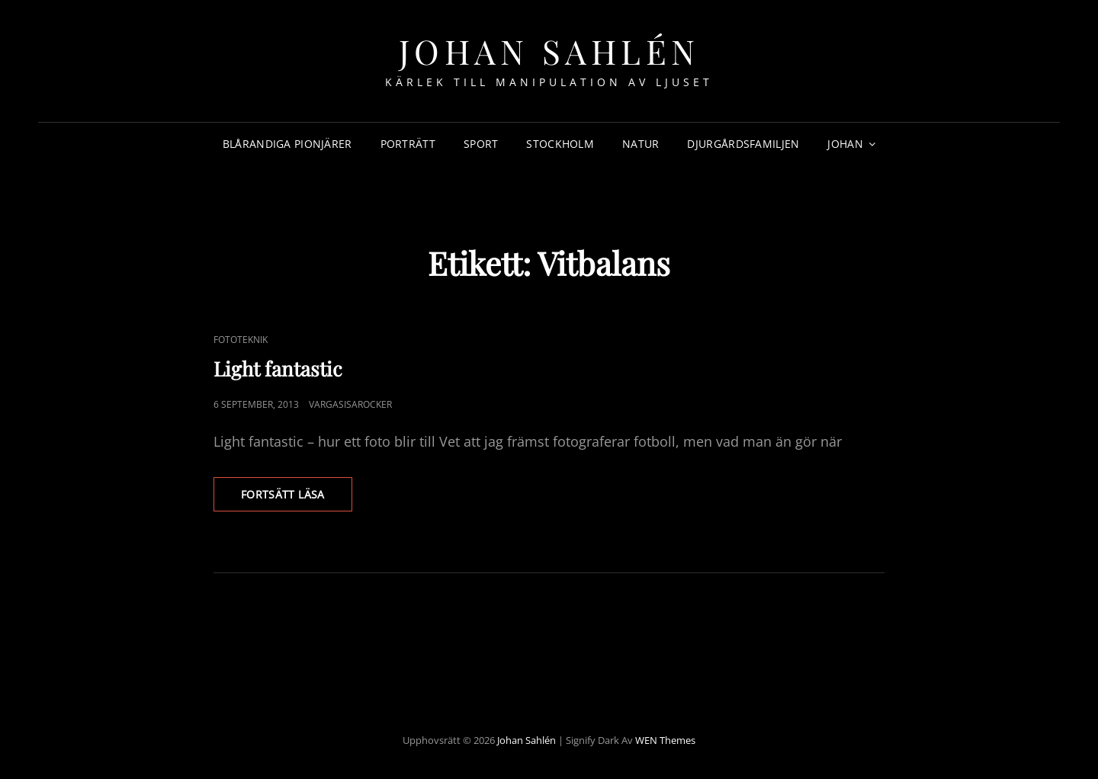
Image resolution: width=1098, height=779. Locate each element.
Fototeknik (241, 339)
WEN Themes (665, 740)
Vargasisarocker (350, 404)
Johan (844, 143)
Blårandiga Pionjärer (287, 143)
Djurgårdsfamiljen (743, 143)
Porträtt (407, 143)
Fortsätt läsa (296, 498)
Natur (640, 143)
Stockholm (560, 143)
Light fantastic (278, 368)
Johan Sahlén (549, 50)
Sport (481, 143)
